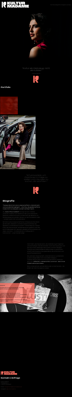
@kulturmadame (11, 386)
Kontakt (69, 4)
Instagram (63, 4)
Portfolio (52, 4)
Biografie (58, 4)
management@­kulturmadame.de (13, 384)
